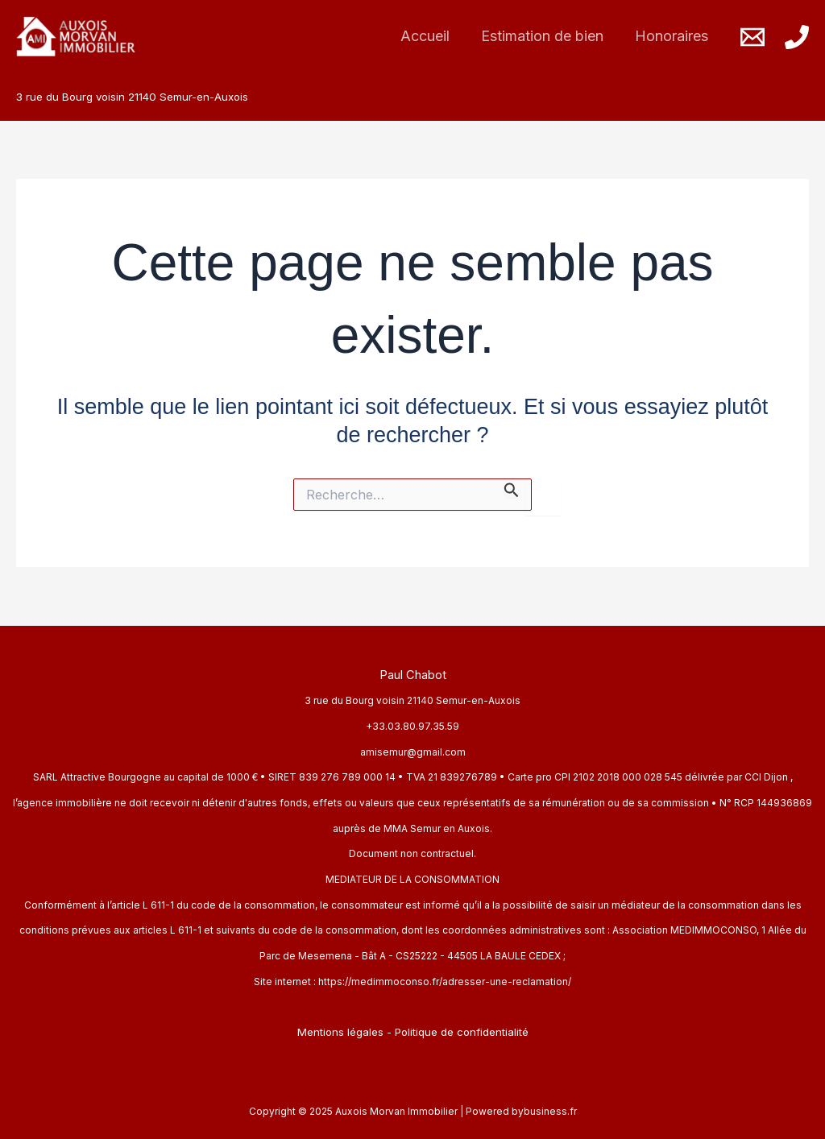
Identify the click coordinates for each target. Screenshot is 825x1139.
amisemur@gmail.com (413, 752)
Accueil (431, 35)
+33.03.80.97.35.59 (412, 726)
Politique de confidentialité (462, 1031)
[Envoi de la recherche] (512, 487)
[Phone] (797, 37)
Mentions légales (340, 1031)
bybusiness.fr (544, 1111)
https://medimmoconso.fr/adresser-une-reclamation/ (444, 981)
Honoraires (673, 35)
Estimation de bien (546, 35)
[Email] (752, 37)
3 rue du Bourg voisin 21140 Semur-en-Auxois (412, 700)
